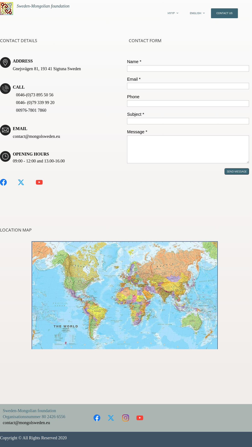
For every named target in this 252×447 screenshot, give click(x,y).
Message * (137, 131)
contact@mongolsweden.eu (36, 136)
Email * (134, 79)
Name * (134, 61)
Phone (133, 96)
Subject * (135, 114)
